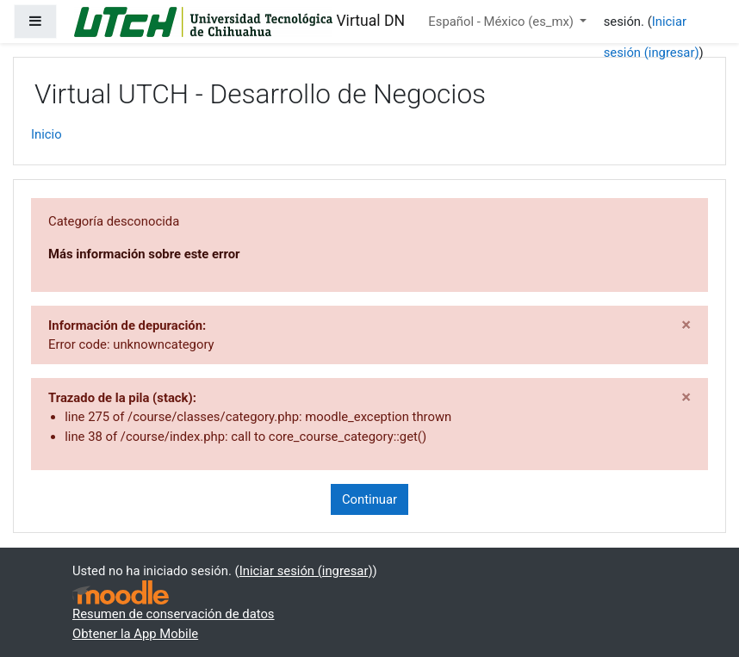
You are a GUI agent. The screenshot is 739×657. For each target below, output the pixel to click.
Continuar (369, 499)
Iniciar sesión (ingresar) (306, 571)
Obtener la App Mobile (135, 634)
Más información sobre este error (143, 254)
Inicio (46, 134)
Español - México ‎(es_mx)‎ (502, 21)
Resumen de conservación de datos (173, 614)
